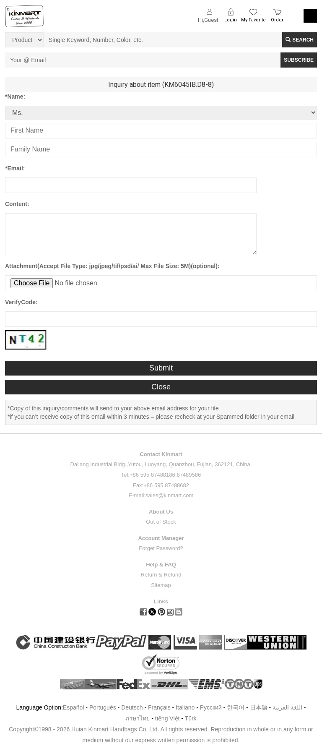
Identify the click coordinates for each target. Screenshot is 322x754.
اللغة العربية (288, 707)
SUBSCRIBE (299, 60)
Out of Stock (161, 522)
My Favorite (253, 20)
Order (277, 20)
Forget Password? (161, 548)
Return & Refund (161, 574)
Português (102, 707)
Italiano (185, 707)
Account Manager (161, 538)
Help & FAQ (161, 564)
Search (299, 39)
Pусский (211, 707)
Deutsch (132, 707)
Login (230, 20)
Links (161, 601)
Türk (191, 718)
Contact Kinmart (161, 454)
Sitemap (161, 585)
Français (159, 707)
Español (73, 707)
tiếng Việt (167, 718)
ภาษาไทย (137, 718)
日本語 (258, 707)
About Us (161, 512)
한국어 (235, 707)
